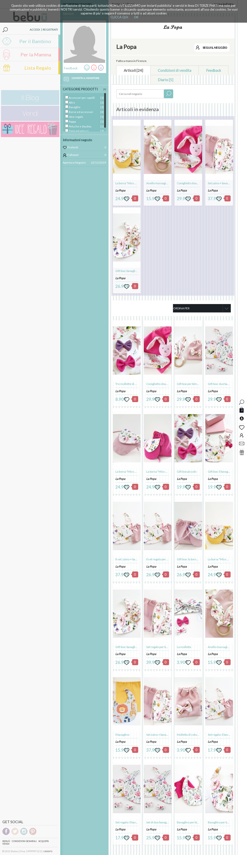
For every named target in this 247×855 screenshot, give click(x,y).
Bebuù (6, 841)
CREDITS (48, 851)
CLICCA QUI (119, 17)
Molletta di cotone (188, 734)
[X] (104, 89)
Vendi (5, 843)
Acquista (43, 841)
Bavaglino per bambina (222, 822)
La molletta (184, 647)
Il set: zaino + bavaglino (129, 559)
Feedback (213, 70)
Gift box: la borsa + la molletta (195, 559)
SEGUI (215, 47)
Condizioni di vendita (174, 70)
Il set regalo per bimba (160, 559)
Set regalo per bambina (160, 647)
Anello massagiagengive (161, 183)
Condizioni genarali (24, 841)
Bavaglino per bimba (189, 822)
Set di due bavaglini (158, 822)
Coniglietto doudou (189, 183)
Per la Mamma (36, 54)
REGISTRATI (50, 29)
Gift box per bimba (188, 384)
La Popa (120, 190)
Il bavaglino (122, 734)
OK (136, 17)
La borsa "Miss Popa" (128, 183)
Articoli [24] (133, 70)
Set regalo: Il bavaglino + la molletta (137, 822)
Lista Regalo (37, 68)
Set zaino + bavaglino (221, 183)
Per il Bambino (35, 41)
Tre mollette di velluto (129, 384)
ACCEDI (35, 29)
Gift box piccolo (186, 471)
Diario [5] (165, 80)
